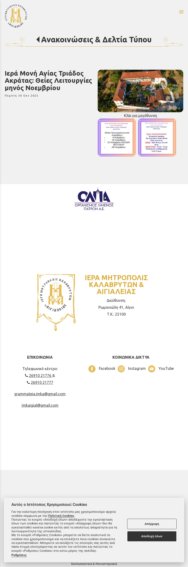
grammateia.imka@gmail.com (40, 394)
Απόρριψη (152, 524)
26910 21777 (40, 382)
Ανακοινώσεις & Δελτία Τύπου (96, 39)
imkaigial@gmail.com (40, 405)
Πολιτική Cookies (61, 516)
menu (181, 12)
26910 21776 (38, 375)
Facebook (101, 368)
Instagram (132, 368)
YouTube (161, 368)
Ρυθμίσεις (19, 555)
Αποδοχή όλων (151, 536)
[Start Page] (52, 16)
